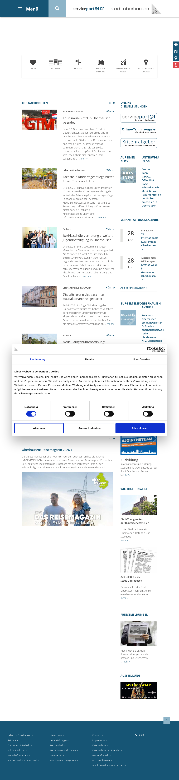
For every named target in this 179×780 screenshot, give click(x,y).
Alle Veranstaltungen (132, 287)
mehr (123, 540)
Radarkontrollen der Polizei (151, 196)
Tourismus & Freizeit (19, 745)
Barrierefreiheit (100, 755)
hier (126, 475)
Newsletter (56, 755)
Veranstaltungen (58, 740)
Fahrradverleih (150, 187)
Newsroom (56, 735)
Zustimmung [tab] (38, 359)
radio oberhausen (149, 335)
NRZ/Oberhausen (152, 340)
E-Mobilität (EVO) (148, 182)
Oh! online (148, 326)
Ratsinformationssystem (63, 760)
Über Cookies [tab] (141, 359)
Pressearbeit (57, 745)
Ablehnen (39, 428)
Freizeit (78, 64)
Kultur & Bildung (101, 66)
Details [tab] (89, 359)
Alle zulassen (140, 428)
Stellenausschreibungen (63, 750)
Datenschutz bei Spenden (106, 750)
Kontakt (96, 735)
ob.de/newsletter (152, 322)
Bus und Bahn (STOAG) (146, 173)
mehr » (85, 158)
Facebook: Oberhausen (149, 317)
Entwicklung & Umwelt (146, 66)
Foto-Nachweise (101, 760)
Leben (33, 64)
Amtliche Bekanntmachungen (108, 765)
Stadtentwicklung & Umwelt (22, 760)
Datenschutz (99, 745)
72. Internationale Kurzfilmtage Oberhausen (149, 240)
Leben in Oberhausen (19, 735)
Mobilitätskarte (151, 191)
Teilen (139, 734)
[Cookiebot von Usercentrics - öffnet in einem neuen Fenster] (149, 349)
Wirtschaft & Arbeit (123, 66)
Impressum (98, 740)
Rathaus (55, 64)
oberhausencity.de (153, 329)
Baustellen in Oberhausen (149, 203)
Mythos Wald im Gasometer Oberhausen (149, 270)
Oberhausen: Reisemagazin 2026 (46, 450)
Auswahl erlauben (89, 428)
